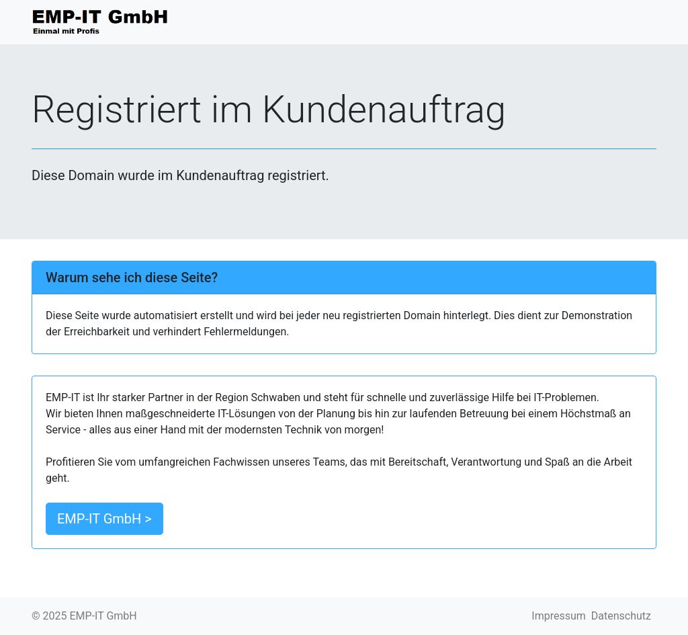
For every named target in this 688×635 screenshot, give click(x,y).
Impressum (558, 615)
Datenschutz (621, 615)
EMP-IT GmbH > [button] (104, 519)
